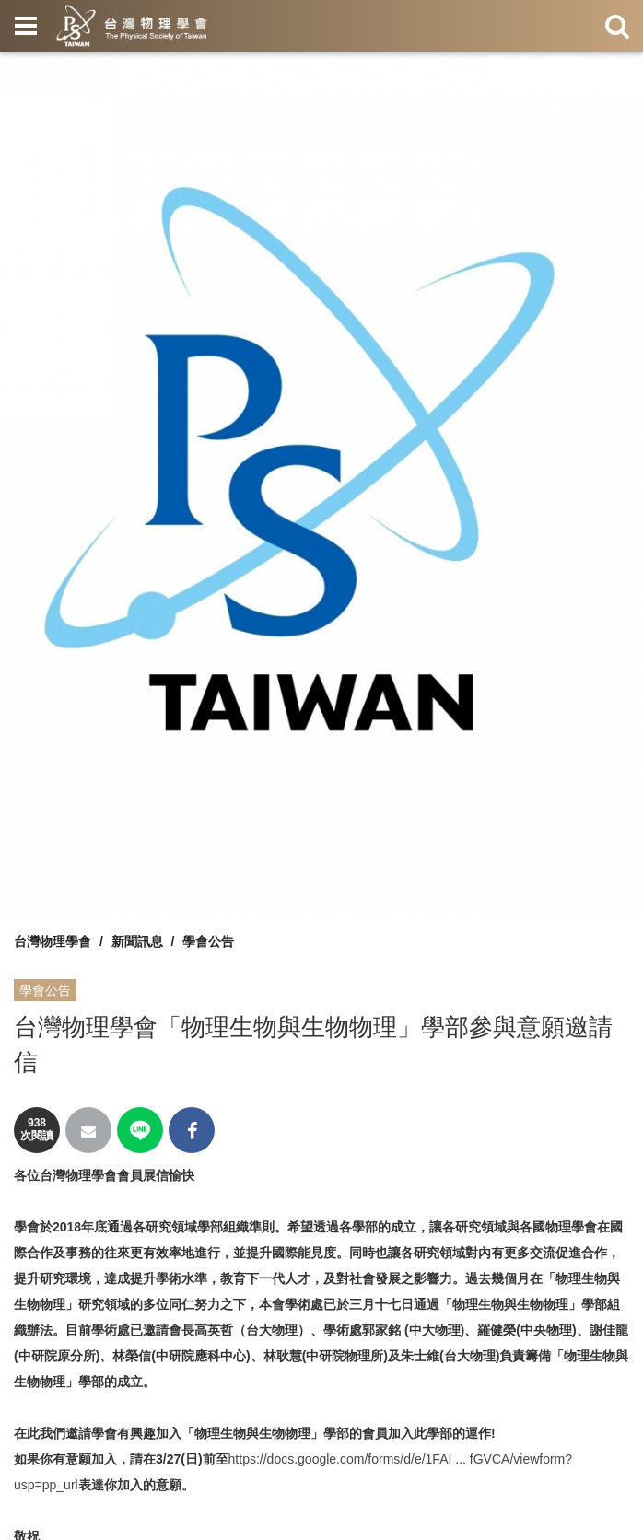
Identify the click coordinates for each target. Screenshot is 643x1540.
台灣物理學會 (52, 941)
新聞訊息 (137, 941)
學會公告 (208, 941)
